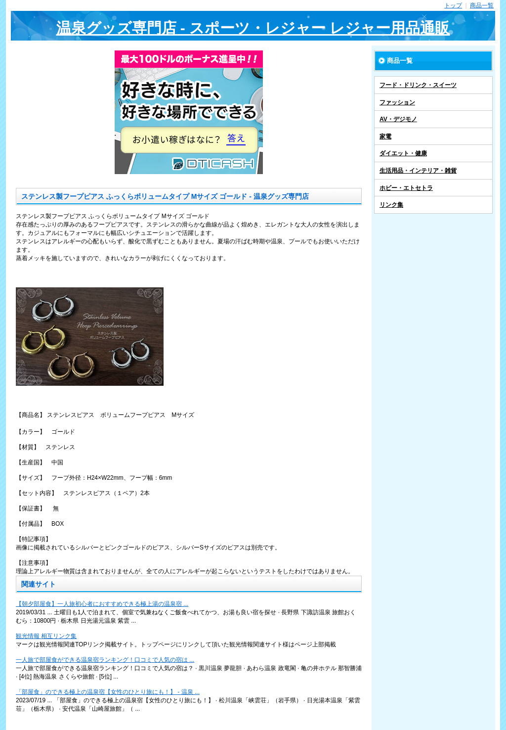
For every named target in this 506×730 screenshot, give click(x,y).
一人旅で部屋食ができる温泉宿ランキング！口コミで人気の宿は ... (105, 659)
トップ (453, 5)
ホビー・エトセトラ (406, 187)
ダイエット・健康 (403, 153)
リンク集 (391, 204)
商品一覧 (482, 5)
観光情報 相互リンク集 (46, 636)
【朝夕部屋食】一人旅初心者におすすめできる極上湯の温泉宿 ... (102, 603)
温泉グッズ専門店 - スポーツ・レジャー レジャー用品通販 (253, 28)
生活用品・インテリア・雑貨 (418, 170)
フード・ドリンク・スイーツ (418, 85)
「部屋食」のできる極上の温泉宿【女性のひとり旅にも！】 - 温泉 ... (108, 691)
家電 (385, 136)
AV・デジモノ (398, 119)
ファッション (397, 102)
